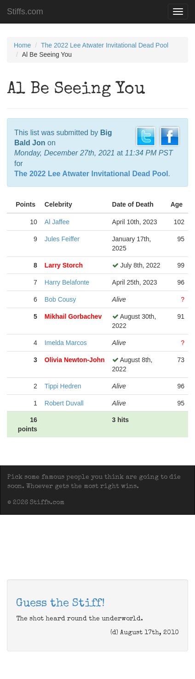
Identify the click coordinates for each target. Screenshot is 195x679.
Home (22, 45)
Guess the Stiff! (60, 603)
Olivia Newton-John (75, 359)
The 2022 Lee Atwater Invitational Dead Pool (104, 45)
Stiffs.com (25, 11)
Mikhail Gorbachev (73, 316)
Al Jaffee (57, 222)
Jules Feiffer (62, 239)
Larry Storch (64, 265)
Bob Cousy (60, 299)
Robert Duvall (64, 403)
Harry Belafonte (67, 282)
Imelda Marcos (66, 342)
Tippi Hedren (63, 386)
